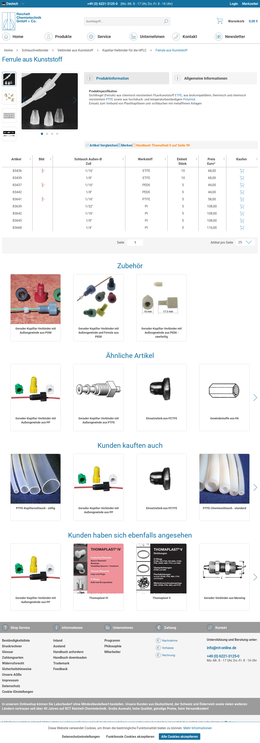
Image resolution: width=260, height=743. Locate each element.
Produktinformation (108, 78)
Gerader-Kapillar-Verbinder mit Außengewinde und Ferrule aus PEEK (98, 332)
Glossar (7, 652)
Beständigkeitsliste (16, 640)
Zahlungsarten (12, 657)
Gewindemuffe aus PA (224, 418)
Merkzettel (250, 4)
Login (234, 4)
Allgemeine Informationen (200, 78)
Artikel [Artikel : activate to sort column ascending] (16, 159)
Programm (112, 640)
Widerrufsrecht (13, 663)
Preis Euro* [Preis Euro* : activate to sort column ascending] (211, 161)
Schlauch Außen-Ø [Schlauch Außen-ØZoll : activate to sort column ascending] (88, 161)
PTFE (109, 99)
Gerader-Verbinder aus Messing (224, 598)
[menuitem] (236, 4)
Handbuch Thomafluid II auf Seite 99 (161, 145)
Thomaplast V (162, 598)
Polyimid (189, 99)
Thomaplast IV (98, 598)
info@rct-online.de (221, 648)
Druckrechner (12, 646)
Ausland (59, 646)
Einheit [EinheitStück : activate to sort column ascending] (182, 161)
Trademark (61, 663)
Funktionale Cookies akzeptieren (130, 737)
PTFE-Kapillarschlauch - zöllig (35, 508)
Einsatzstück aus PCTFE (161, 418)
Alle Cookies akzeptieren (179, 737)
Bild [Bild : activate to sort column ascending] (41, 159)
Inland (57, 640)
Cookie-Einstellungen (17, 692)
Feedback (60, 669)
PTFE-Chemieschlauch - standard (224, 508)
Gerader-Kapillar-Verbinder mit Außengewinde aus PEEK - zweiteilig (161, 332)
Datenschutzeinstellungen (81, 737)
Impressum (10, 680)
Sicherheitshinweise (16, 669)
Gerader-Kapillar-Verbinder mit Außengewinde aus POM (35, 330)
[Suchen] (166, 21)
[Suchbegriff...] (127, 21)
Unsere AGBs (12, 675)
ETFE (178, 95)
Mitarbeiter (112, 652)
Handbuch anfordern (68, 652)
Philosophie (112, 646)
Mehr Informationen (197, 728)
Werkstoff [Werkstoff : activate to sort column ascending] (145, 159)
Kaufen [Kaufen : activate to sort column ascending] (241, 159)
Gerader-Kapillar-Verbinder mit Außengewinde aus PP (35, 420)
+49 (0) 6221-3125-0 (102, 4)
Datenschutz (11, 686)
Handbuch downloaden (70, 657)
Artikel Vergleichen (102, 145)
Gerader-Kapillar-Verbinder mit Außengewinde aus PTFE (98, 420)
